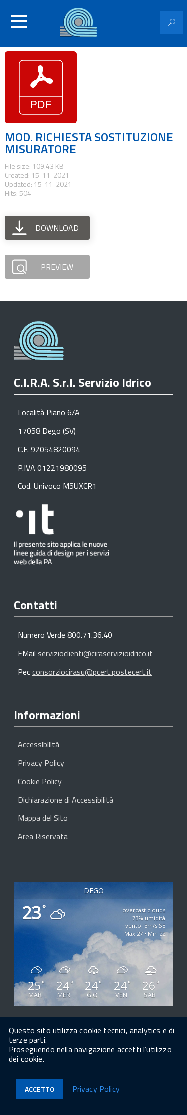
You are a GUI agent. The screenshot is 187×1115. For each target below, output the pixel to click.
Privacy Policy (41, 763)
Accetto (39, 1089)
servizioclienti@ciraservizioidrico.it (95, 653)
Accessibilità (38, 744)
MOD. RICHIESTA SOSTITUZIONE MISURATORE (89, 143)
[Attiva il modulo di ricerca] (171, 22)
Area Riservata (43, 836)
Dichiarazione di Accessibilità (65, 800)
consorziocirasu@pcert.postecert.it (92, 672)
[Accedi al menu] (19, 21)
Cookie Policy (40, 781)
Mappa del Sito (43, 818)
